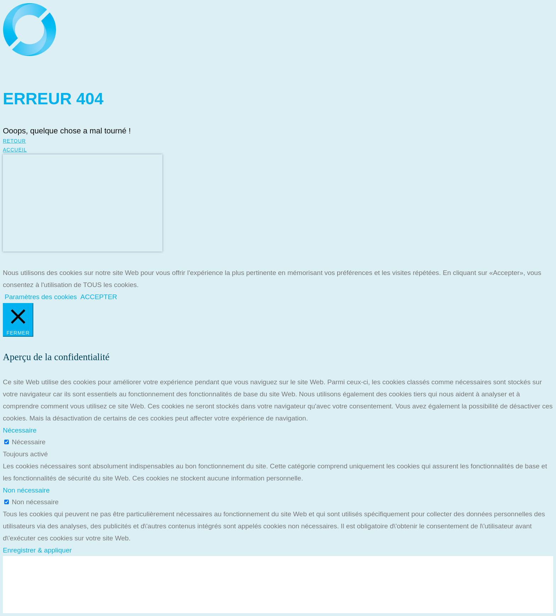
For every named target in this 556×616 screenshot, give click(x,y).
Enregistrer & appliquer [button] (37, 550)
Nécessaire (28, 442)
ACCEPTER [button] (98, 297)
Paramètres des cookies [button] (41, 297)
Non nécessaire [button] (26, 490)
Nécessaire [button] (20, 430)
